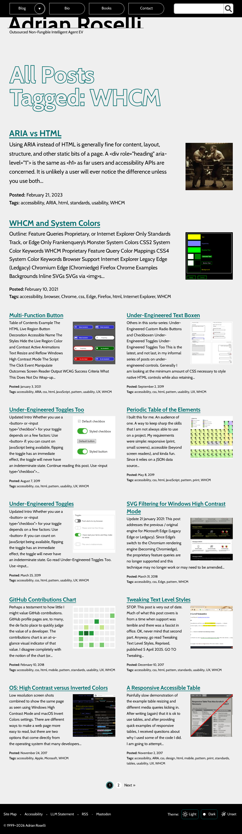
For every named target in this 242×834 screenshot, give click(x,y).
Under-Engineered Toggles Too (46, 409)
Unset (231, 814)
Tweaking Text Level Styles (158, 599)
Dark (212, 814)
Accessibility (34, 814)
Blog (22, 8)
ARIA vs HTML (35, 133)
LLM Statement (62, 814)
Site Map (10, 814)
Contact (146, 8)
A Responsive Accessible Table (163, 687)
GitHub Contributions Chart (42, 599)
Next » (129, 785)
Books (107, 8)
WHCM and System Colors (54, 223)
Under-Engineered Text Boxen (163, 315)
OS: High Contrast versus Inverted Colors (58, 687)
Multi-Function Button (36, 315)
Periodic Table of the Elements (163, 409)
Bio (67, 8)
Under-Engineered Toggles (41, 503)
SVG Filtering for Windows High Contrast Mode (176, 507)
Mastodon (103, 814)
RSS (85, 814)
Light (192, 814)
